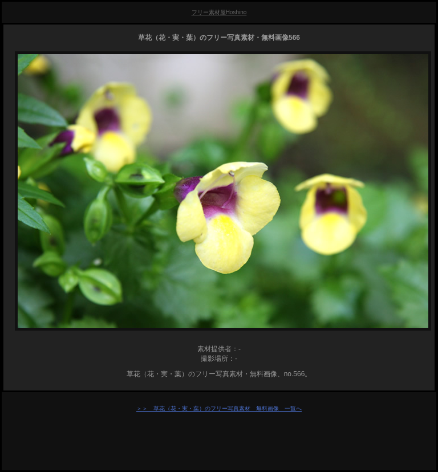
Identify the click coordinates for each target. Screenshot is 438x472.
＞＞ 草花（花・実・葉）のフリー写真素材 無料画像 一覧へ (219, 408)
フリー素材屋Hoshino (219, 12)
